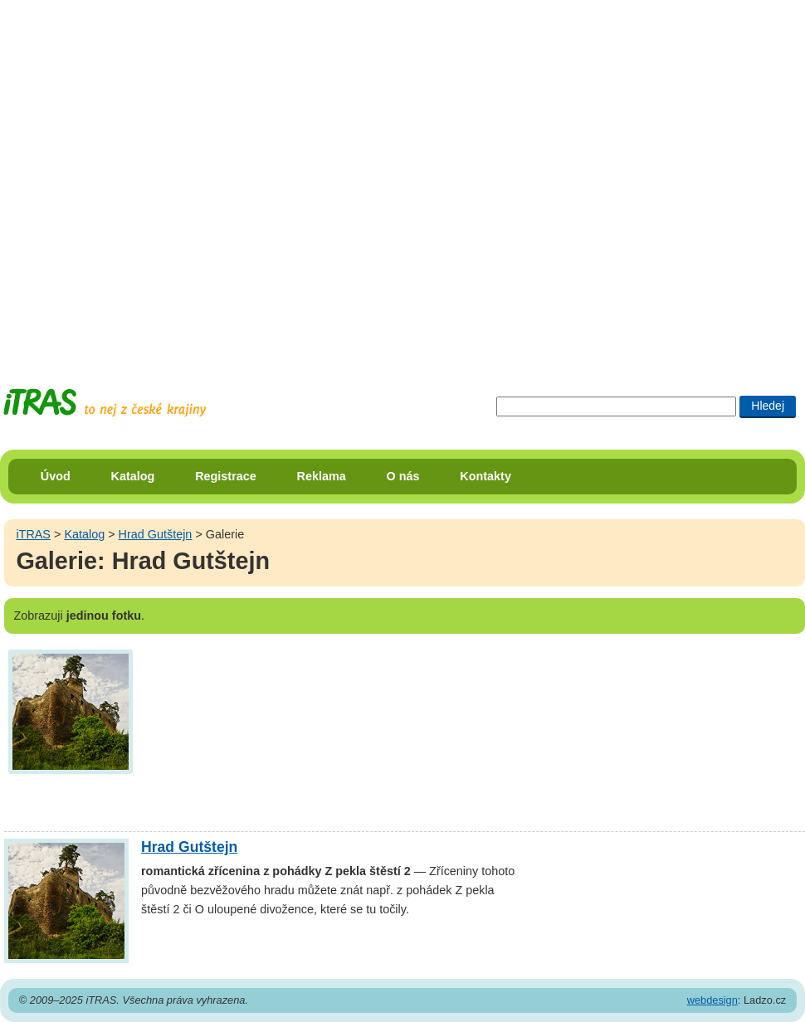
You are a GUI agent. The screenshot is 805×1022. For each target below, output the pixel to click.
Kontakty (485, 476)
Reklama (321, 476)
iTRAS (33, 534)
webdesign (712, 1000)
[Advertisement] (179, 179)
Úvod (56, 476)
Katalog (133, 476)
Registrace (225, 476)
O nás (403, 476)
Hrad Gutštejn (156, 534)
